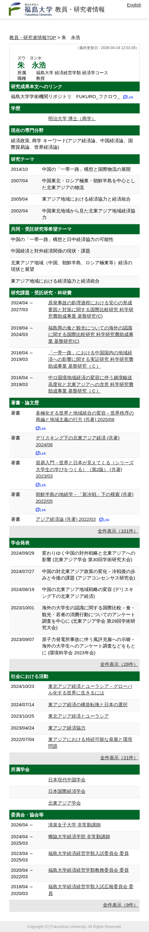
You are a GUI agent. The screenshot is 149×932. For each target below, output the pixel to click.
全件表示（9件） (120, 904)
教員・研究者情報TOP (32, 37)
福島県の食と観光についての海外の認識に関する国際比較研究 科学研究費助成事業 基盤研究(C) (90, 334)
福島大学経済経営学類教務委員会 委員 (88, 870)
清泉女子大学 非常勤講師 (74, 824)
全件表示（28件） (119, 664)
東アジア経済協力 (67, 727)
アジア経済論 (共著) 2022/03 (66, 519)
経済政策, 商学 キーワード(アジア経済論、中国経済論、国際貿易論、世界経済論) (72, 144)
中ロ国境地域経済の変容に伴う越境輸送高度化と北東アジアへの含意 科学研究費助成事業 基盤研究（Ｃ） (90, 384)
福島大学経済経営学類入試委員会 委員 (88, 853)
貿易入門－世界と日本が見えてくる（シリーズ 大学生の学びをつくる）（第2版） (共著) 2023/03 (85, 469)
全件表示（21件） (119, 757)
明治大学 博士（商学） (72, 118)
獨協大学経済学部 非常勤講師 (79, 836)
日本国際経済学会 (67, 791)
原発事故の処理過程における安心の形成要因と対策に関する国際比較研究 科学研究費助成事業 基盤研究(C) (90, 309)
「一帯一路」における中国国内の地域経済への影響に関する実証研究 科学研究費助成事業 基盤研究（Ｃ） (90, 359)
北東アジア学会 (64, 803)
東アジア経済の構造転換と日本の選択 (88, 704)
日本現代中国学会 (67, 779)
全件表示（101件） (118, 531)
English (134, 4)
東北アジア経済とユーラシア (78, 716)
